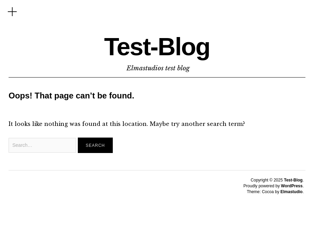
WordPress (292, 186)
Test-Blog (157, 46)
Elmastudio (291, 191)
